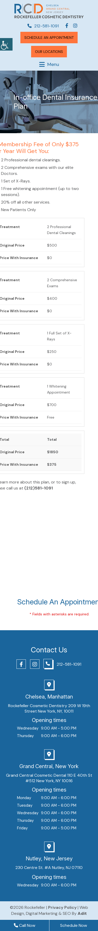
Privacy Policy (62, 907)
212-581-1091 (43, 26)
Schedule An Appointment (49, 37)
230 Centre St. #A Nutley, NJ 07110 (49, 867)
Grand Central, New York (49, 766)
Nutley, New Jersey (49, 858)
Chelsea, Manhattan (49, 697)
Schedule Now (73, 925)
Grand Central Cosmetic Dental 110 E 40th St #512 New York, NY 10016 (49, 778)
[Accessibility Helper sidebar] (6, 44)
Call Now (24, 925)
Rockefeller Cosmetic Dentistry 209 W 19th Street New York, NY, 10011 (49, 708)
